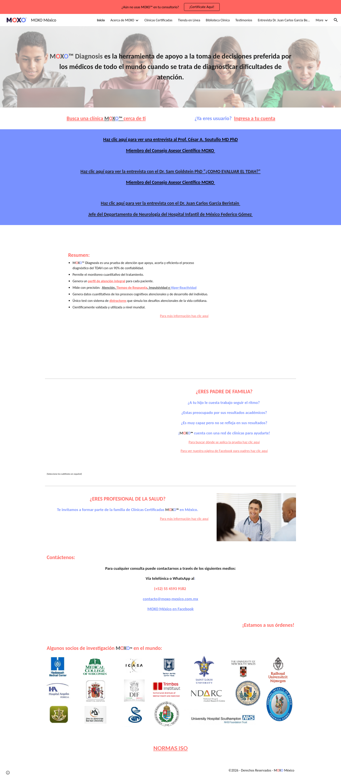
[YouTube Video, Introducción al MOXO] (256, 340)
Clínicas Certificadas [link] (158, 20)
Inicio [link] (101, 20)
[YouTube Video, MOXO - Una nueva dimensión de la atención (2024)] (256, 276)
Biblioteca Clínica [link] (218, 20)
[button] (336, 20)
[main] (170, 66)
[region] (170, 7)
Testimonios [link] (243, 20)
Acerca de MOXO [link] (122, 20)
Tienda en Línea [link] (189, 20)
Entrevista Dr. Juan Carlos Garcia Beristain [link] (284, 20)
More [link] (319, 20)
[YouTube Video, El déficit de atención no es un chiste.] (95, 427)
